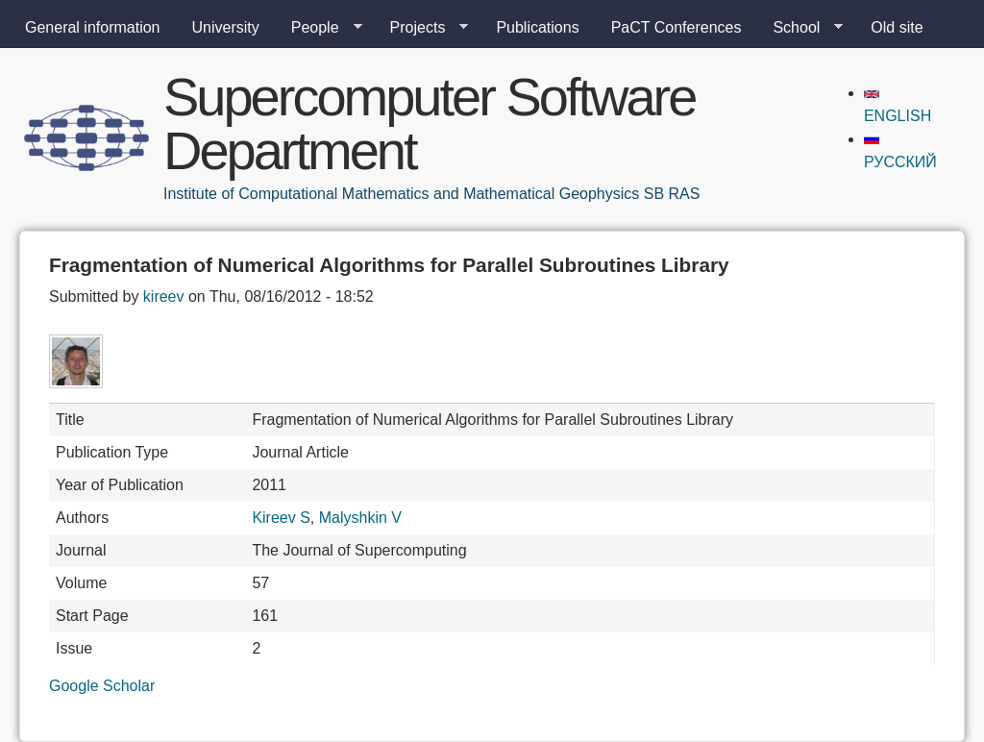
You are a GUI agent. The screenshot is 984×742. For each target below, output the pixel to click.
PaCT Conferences (676, 27)
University (225, 27)
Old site (896, 27)
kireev (163, 296)
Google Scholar (102, 686)
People (319, 28)
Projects (422, 28)
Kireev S (280, 517)
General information (92, 27)
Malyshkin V (360, 517)
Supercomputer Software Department (429, 123)
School (800, 28)
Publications (537, 27)
